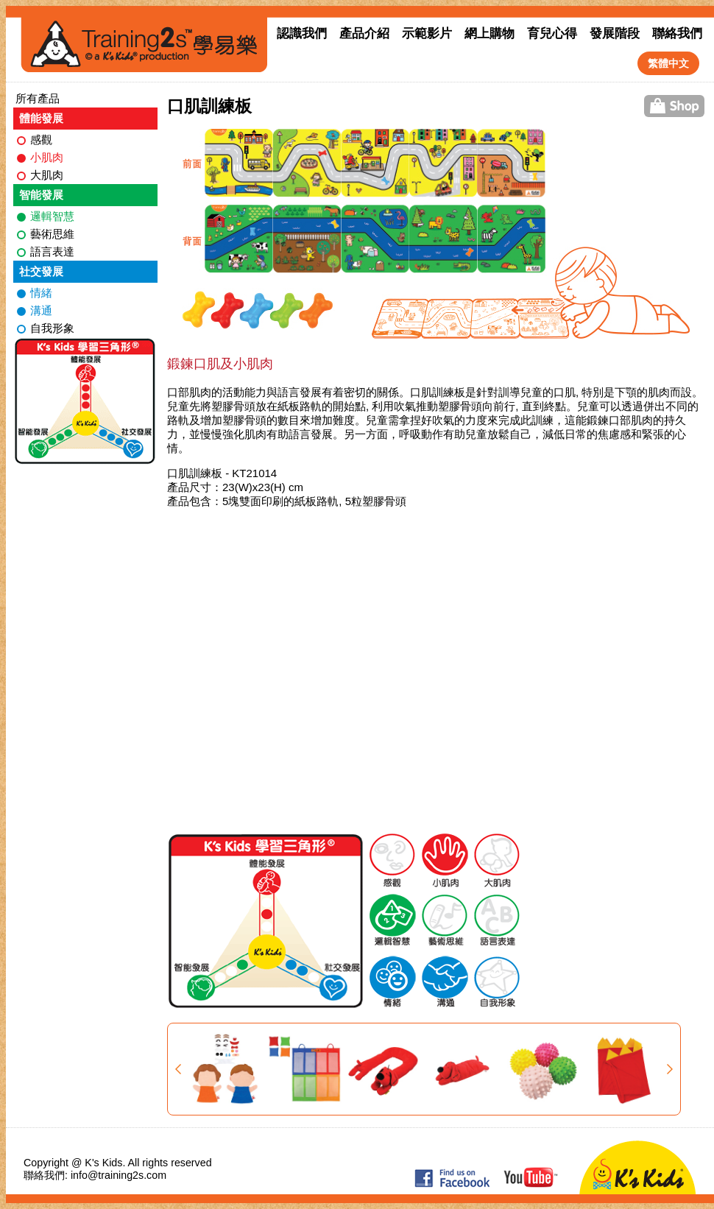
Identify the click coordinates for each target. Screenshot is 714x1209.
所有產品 (37, 98)
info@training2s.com (118, 1175)
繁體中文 (668, 63)
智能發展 (41, 194)
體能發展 (41, 118)
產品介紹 (364, 33)
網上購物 (489, 33)
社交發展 (41, 271)
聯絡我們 (677, 33)
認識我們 (302, 33)
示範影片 (427, 33)
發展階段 (615, 33)
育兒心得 (552, 33)
